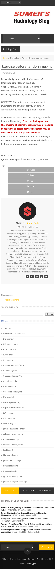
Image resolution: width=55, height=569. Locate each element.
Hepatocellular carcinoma (13, 408)
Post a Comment (12, 300)
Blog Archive (45, 491)
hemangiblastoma (10, 466)
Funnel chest (8, 355)
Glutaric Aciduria (10, 381)
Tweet (31, 170)
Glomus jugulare (10, 371)
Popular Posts (10, 491)
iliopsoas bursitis (10, 471)
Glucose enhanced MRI (12, 376)
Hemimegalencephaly (11, 402)
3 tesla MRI (7, 328)
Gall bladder (8, 360)
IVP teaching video (10, 424)
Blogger (32, 563)
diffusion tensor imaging (13, 434)
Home (5, 58)
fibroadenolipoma (10, 455)
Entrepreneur (8, 339)
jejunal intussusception (12, 476)
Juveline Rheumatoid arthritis (14, 429)
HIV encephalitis (9, 397)
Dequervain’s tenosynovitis (14, 334)
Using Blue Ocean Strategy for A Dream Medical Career (24, 519)
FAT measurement (10, 344)
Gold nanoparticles (11, 387)
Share (30, 175)
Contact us (47, 547)
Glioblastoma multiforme (13, 365)
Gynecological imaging (12, 392)
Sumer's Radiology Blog (31, 559)
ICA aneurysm (9, 413)
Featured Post (27, 491)
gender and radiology (12, 461)
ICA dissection (9, 418)
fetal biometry (9, 450)
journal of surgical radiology (15, 482)
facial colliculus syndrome (13, 445)
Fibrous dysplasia (10, 350)
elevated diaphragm (11, 439)
